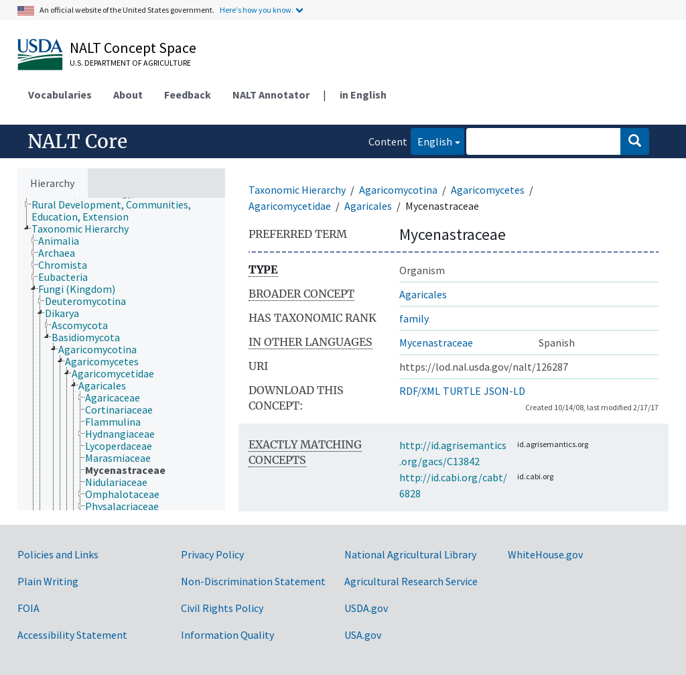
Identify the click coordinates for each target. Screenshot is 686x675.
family (414, 318)
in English (363, 94)
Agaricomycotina (398, 189)
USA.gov (362, 634)
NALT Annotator (271, 94)
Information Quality (227, 634)
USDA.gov (366, 608)
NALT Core (77, 141)
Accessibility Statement (72, 634)
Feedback (187, 94)
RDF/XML (419, 390)
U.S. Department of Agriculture (130, 63)
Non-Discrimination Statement (253, 581)
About (128, 94)
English (431, 140)
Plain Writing (47, 581)
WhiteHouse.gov (545, 554)
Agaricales (368, 205)
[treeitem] (134, 210)
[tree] (121, 354)
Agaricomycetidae (290, 205)
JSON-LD (504, 390)
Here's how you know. (256, 10)
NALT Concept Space (133, 47)
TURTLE (462, 390)
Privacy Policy (212, 554)
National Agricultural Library (410, 554)
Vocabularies (60, 94)
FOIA (28, 608)
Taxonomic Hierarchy (297, 189)
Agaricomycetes (488, 189)
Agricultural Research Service (411, 581)
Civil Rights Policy (222, 608)
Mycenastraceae (436, 342)
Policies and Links (57, 554)
